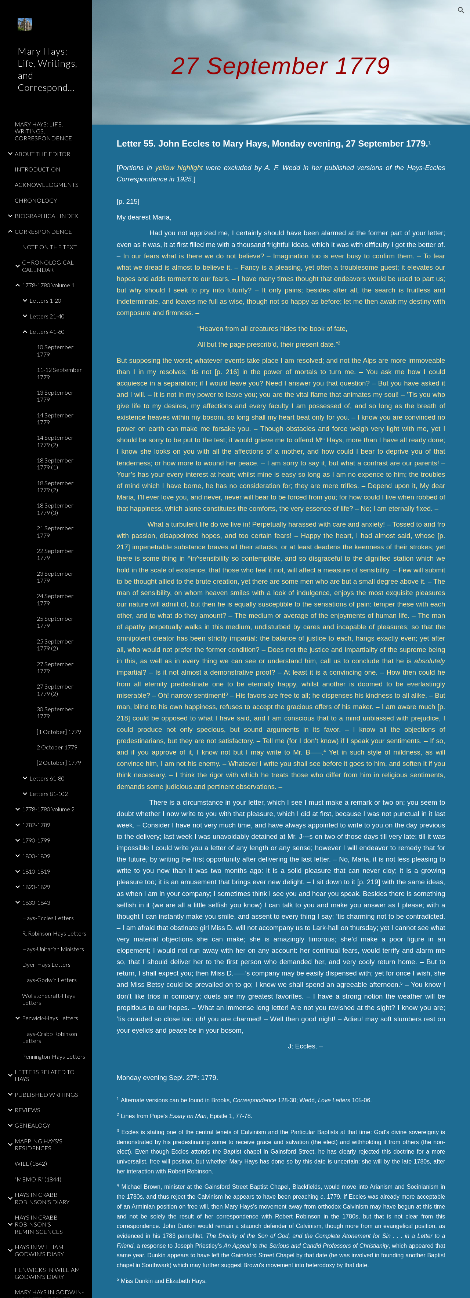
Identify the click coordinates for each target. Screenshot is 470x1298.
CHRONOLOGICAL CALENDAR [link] (48, 266)
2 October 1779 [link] (57, 747)
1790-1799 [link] (36, 840)
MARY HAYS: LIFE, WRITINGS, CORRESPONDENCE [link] (43, 131)
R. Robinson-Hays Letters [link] (54, 933)
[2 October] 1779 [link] (59, 762)
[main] (281, 62)
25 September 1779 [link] (55, 622)
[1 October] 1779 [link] (59, 731)
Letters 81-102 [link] (48, 793)
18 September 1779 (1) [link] (55, 464)
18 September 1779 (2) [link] (55, 486)
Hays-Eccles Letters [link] (48, 917)
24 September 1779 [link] (55, 599)
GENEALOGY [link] (32, 1125)
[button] (461, 10)
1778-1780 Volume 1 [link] (48, 284)
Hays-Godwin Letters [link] (49, 979)
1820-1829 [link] (36, 886)
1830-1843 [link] (36, 902)
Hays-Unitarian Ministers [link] (53, 948)
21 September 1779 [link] (55, 531)
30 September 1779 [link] (55, 712)
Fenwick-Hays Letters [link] (50, 1017)
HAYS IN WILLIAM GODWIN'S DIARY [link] (39, 1250)
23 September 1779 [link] (55, 577)
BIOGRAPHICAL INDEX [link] (46, 215)
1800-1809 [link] (36, 855)
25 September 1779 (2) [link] (55, 645)
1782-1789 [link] (36, 824)
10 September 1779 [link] (55, 350)
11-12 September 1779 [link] (59, 373)
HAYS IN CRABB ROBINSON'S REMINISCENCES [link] (39, 1224)
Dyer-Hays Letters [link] (46, 964)
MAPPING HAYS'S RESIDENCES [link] (38, 1144)
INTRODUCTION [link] (38, 169)
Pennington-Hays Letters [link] (53, 1056)
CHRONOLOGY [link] (36, 200)
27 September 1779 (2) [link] (55, 690)
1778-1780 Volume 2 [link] (48, 808)
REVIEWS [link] (27, 1109)
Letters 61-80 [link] (47, 778)
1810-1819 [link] (36, 871)
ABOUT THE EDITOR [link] (42, 153)
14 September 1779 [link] (55, 418)
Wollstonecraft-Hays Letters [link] (48, 999)
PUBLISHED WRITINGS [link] (46, 1094)
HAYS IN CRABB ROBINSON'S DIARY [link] (42, 1198)
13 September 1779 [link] (55, 396)
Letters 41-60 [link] (47, 331)
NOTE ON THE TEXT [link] (49, 246)
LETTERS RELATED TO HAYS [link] (45, 1075)
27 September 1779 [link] (55, 667)
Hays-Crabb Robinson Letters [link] (49, 1037)
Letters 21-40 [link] (47, 316)
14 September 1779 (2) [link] (55, 441)
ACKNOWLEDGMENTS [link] (47, 184)
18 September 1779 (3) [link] (55, 509)
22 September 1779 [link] (55, 554)
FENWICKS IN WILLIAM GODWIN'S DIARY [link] (47, 1273)
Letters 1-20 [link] (45, 300)
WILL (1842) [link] (31, 1163)
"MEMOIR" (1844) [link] (38, 1179)
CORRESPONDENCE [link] (43, 231)
